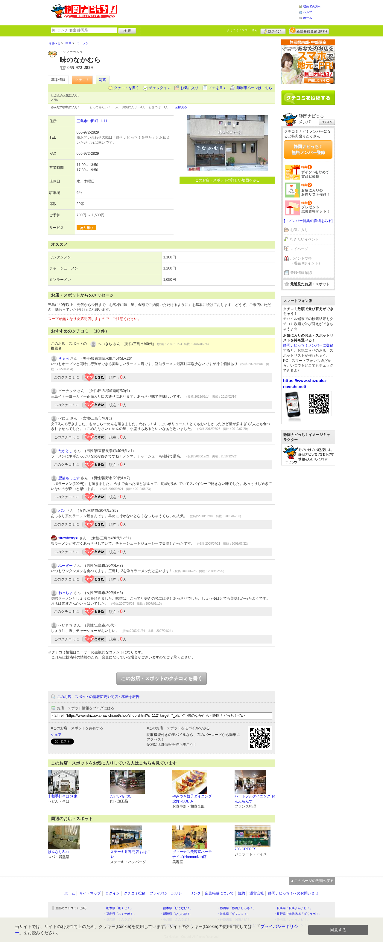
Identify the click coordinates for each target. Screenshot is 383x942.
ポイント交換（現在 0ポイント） (306, 261)
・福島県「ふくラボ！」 (119, 913)
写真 (102, 80)
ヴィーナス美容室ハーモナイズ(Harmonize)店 (192, 854)
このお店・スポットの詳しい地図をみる (227, 180)
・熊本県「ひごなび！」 (176, 908)
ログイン (273, 30)
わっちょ (65, 593)
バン (62, 510)
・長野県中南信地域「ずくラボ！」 (298, 913)
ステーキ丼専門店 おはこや (130, 854)
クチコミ (82, 80)
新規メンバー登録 (309, 30)
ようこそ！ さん (242, 30)
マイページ (299, 249)
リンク (195, 893)
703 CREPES (245, 849)
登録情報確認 (301, 273)
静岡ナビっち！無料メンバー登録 (308, 149)
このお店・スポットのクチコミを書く (161, 678)
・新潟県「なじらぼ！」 (176, 913)
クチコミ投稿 (134, 893)
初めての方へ (312, 6)
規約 (241, 893)
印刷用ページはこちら (254, 88)
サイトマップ (90, 893)
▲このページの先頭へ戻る (312, 881)
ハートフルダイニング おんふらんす (255, 798)
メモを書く (218, 88)
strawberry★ (68, 538)
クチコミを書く (126, 88)
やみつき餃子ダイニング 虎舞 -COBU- (192, 798)
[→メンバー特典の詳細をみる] (308, 221)
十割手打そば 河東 (62, 796)
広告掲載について (219, 893)
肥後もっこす (69, 478)
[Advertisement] (208, 12)
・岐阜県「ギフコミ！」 (233, 913)
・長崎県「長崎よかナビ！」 (293, 908)
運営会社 (257, 893)
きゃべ (63, 358)
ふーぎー (65, 565)
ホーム (307, 17)
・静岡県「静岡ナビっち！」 (236, 908)
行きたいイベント (304, 239)
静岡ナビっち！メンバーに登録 (308, 345)
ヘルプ (307, 12)
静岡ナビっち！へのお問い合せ (293, 893)
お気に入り (189, 88)
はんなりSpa (58, 852)
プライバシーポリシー (168, 893)
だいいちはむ (121, 796)
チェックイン (160, 88)
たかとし (65, 451)
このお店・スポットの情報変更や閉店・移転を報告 (98, 697)
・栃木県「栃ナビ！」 (118, 908)
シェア (56, 735)
